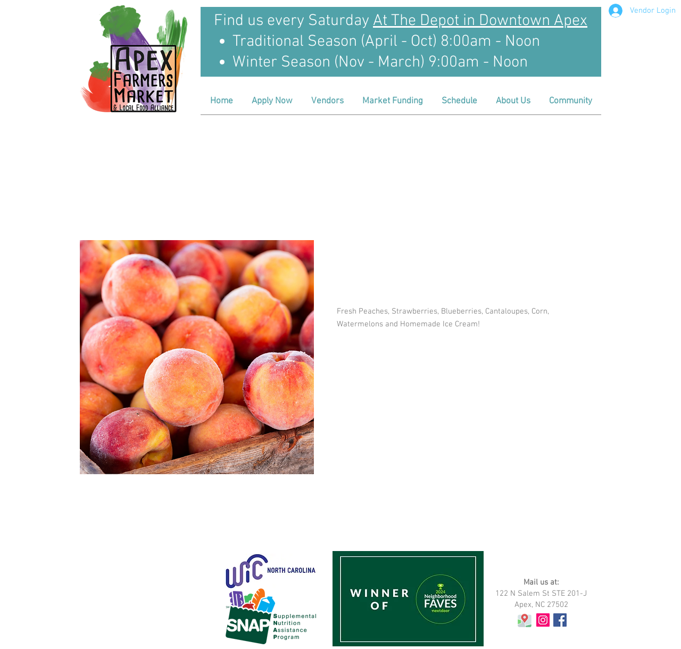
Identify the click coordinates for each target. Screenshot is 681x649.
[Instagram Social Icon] (543, 620)
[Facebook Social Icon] (560, 620)
